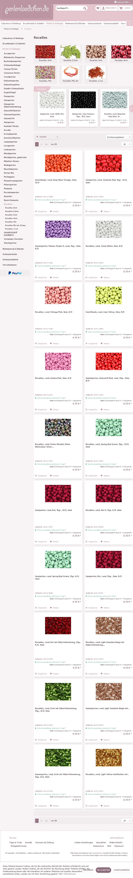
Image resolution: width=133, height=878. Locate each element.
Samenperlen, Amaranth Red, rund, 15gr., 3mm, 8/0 (108, 379)
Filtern (41, 137)
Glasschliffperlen (12, 110)
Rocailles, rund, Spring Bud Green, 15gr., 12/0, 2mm (107, 445)
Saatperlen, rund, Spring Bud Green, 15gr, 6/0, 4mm (57, 577)
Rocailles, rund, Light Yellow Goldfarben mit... (107, 774)
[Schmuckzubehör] (111, 23)
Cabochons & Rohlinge (13, 38)
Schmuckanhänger (12, 65)
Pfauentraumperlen (13, 180)
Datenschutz (98, 846)
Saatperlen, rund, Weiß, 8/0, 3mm (52, 115)
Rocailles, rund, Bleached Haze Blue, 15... (114, 115)
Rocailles (8, 204)
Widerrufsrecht (115, 842)
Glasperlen (9, 100)
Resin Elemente (11, 200)
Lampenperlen (10, 141)
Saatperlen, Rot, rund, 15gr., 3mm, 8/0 (104, 576)
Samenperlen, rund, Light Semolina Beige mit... (107, 708)
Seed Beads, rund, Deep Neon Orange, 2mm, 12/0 (56, 181)
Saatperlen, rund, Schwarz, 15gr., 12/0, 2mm (83, 115)
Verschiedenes (9, 264)
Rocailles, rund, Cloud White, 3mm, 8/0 (104, 246)
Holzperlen (9, 122)
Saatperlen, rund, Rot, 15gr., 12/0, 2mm (53, 510)
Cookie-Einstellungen (84, 842)
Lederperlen (9, 149)
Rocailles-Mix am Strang (15, 225)
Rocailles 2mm (11, 208)
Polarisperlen (10, 184)
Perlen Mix (9, 173)
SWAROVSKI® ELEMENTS (10, 233)
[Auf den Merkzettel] (54, 211)
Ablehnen (88, 870)
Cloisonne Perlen (12, 73)
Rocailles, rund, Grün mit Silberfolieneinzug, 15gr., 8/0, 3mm (56, 709)
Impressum (119, 846)
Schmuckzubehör (10, 259)
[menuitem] (72, 8)
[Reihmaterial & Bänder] (75, 23)
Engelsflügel (10, 92)
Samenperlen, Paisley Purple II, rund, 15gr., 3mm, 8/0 (58, 247)
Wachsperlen (10, 243)
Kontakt (28, 842)
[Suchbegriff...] (72, 8)
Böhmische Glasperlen (14, 57)
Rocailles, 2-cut (11, 229)
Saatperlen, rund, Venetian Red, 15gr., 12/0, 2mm (106, 181)
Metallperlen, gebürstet (15, 157)
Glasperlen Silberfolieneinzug (12, 105)
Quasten (8, 196)
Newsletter (101, 842)
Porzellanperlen (11, 192)
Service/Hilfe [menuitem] (121, 2)
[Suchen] (85, 8)
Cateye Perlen (10, 69)
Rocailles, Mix (10, 222)
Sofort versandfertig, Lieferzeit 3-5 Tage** (51, 200)
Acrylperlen (9, 53)
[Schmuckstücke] (95, 23)
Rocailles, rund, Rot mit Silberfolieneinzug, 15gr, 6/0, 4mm (58, 643)
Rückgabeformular (19, 846)
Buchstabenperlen (12, 61)
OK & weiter (103, 870)
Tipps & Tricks (15, 842)
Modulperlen (10, 165)
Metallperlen (10, 153)
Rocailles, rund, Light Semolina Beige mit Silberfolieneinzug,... (105, 643)
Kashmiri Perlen (11, 126)
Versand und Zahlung (44, 842)
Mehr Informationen (67, 874)
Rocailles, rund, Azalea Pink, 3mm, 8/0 (53, 378)
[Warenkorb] (125, 8)
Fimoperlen (9, 96)
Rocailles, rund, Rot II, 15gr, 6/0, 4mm (103, 510)
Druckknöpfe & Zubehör (14, 43)
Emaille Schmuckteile (14, 88)
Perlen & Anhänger (12, 49)
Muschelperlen (11, 169)
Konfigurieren (121, 870)
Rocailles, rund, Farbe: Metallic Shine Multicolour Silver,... (52, 445)
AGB (109, 846)
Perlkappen (9, 176)
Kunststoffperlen (12, 137)
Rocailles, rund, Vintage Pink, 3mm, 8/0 (53, 312)
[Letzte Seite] (46, 144)
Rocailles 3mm (11, 215)
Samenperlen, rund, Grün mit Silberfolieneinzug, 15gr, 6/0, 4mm (57, 775)
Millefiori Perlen (11, 161)
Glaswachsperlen (12, 114)
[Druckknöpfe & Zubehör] (33, 23)
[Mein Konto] (109, 8)
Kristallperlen (10, 134)
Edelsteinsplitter (12, 84)
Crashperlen (10, 76)
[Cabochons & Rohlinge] (11, 23)
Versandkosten (97, 853)
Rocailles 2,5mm (12, 211)
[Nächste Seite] (41, 144)
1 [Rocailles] (36, 144)
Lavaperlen (9, 145)
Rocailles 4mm (11, 218)
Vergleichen (41, 211)
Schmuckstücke (10, 254)
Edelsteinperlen (11, 80)
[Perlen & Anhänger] (54, 23)
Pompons (8, 188)
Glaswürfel (9, 118)
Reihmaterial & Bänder (13, 249)
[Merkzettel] (98, 8)
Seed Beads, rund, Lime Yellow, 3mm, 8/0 (105, 312)
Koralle (7, 130)
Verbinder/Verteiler (13, 239)
